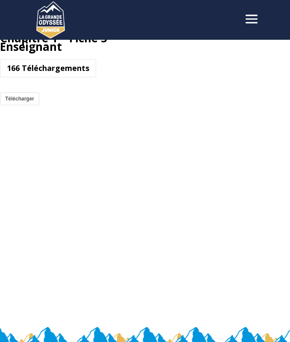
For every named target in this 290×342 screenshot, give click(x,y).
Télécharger (19, 99)
